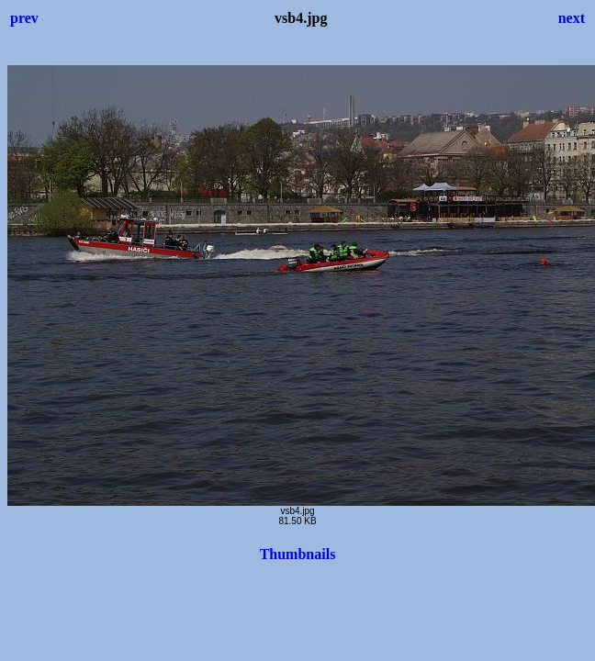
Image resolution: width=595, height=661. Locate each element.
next (571, 18)
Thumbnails (298, 554)
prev (24, 18)
